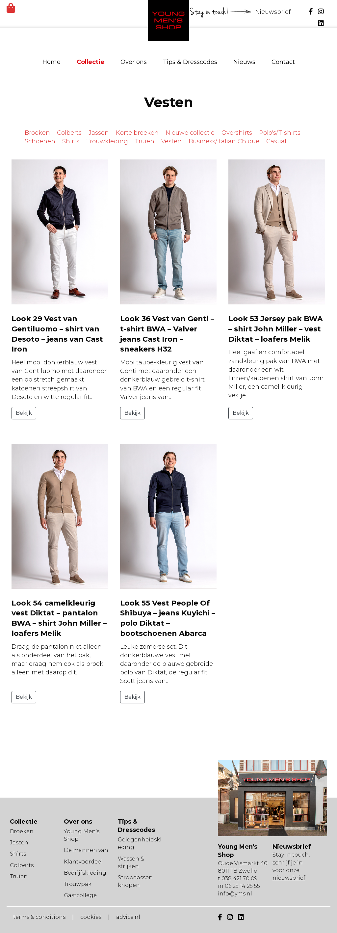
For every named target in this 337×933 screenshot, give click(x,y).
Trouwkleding (107, 141)
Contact (283, 62)
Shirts (70, 141)
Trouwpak (77, 884)
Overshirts (236, 132)
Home (51, 62)
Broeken (37, 132)
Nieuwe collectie (190, 132)
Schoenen (40, 141)
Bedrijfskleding (85, 873)
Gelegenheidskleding (140, 843)
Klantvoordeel (83, 862)
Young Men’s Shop (81, 835)
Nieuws (244, 62)
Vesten (171, 141)
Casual (276, 141)
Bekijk (24, 413)
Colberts (69, 132)
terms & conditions (39, 917)
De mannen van (86, 850)
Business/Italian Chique (224, 141)
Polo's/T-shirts (279, 132)
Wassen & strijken (131, 862)
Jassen (99, 132)
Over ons (133, 62)
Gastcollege (80, 895)
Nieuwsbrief (273, 11)
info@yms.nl (235, 894)
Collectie (90, 62)
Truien (144, 141)
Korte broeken (137, 132)
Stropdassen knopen (135, 881)
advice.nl (128, 917)
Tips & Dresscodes (190, 62)
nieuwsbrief (288, 878)
